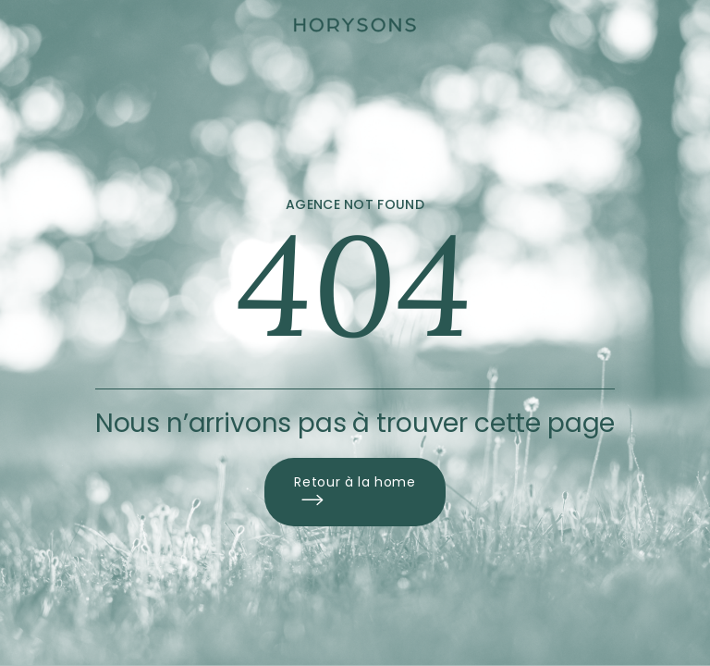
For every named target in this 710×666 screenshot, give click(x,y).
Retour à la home (354, 492)
